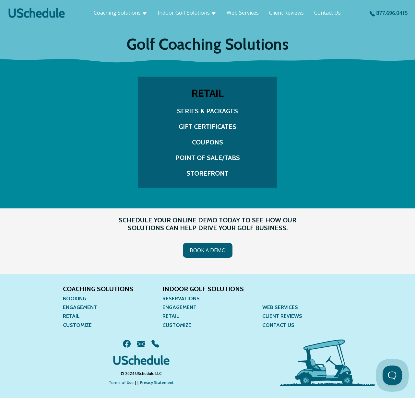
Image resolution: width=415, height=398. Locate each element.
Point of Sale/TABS (207, 158)
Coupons (207, 142)
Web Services (243, 12)
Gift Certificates (207, 127)
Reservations (181, 298)
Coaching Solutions (120, 12)
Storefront (207, 173)
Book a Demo (208, 250)
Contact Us (327, 12)
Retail (71, 316)
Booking (74, 298)
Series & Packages (207, 111)
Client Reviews (286, 12)
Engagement (80, 307)
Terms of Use (121, 382)
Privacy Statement (157, 382)
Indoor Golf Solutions (187, 12)
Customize (77, 325)
